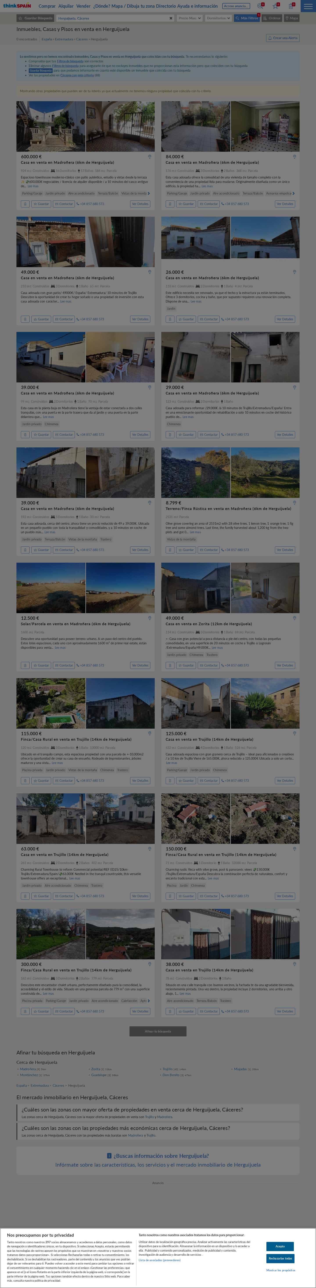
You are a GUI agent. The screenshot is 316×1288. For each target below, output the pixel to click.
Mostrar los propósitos (280, 1270)
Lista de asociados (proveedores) (160, 1260)
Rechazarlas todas (280, 1258)
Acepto (280, 1246)
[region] (158, 1258)
